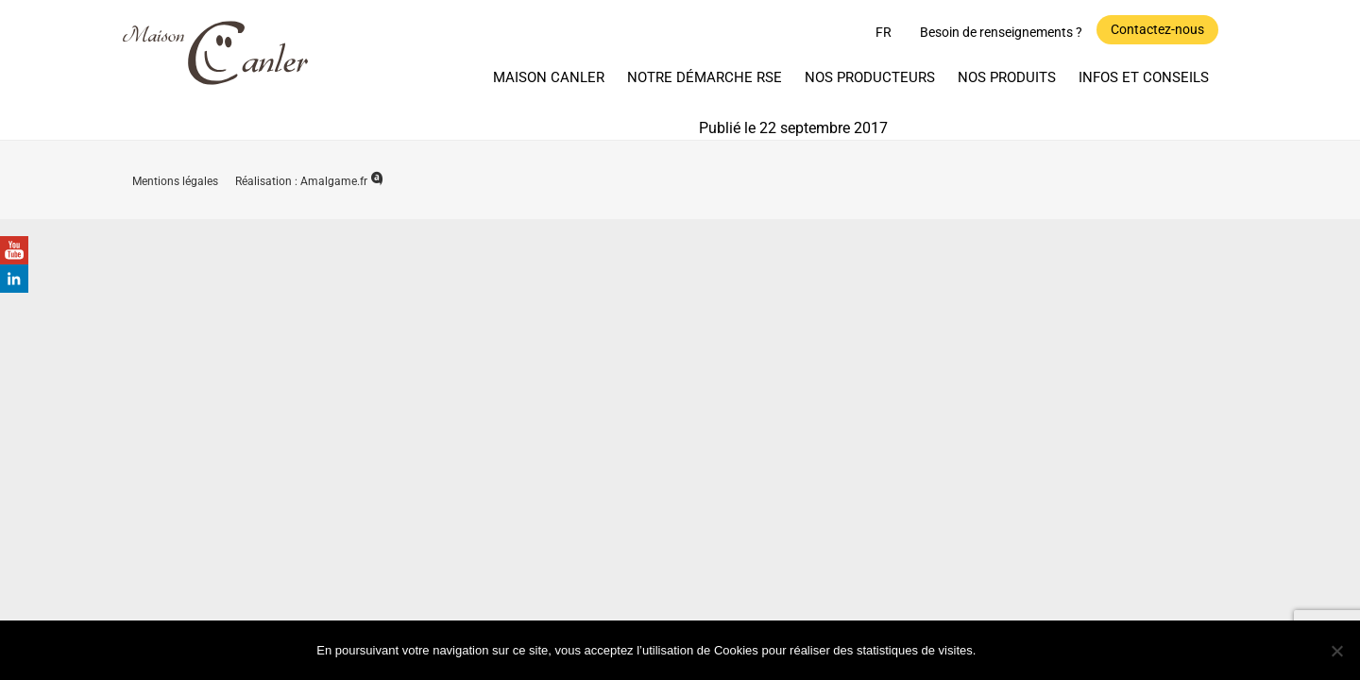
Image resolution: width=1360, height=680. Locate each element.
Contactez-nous (1157, 29)
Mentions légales (176, 181)
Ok (1014, 649)
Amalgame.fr (341, 181)
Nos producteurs (870, 77)
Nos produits (1007, 77)
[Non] (1336, 650)
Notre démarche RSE (704, 77)
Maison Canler (548, 77)
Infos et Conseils (1144, 77)
